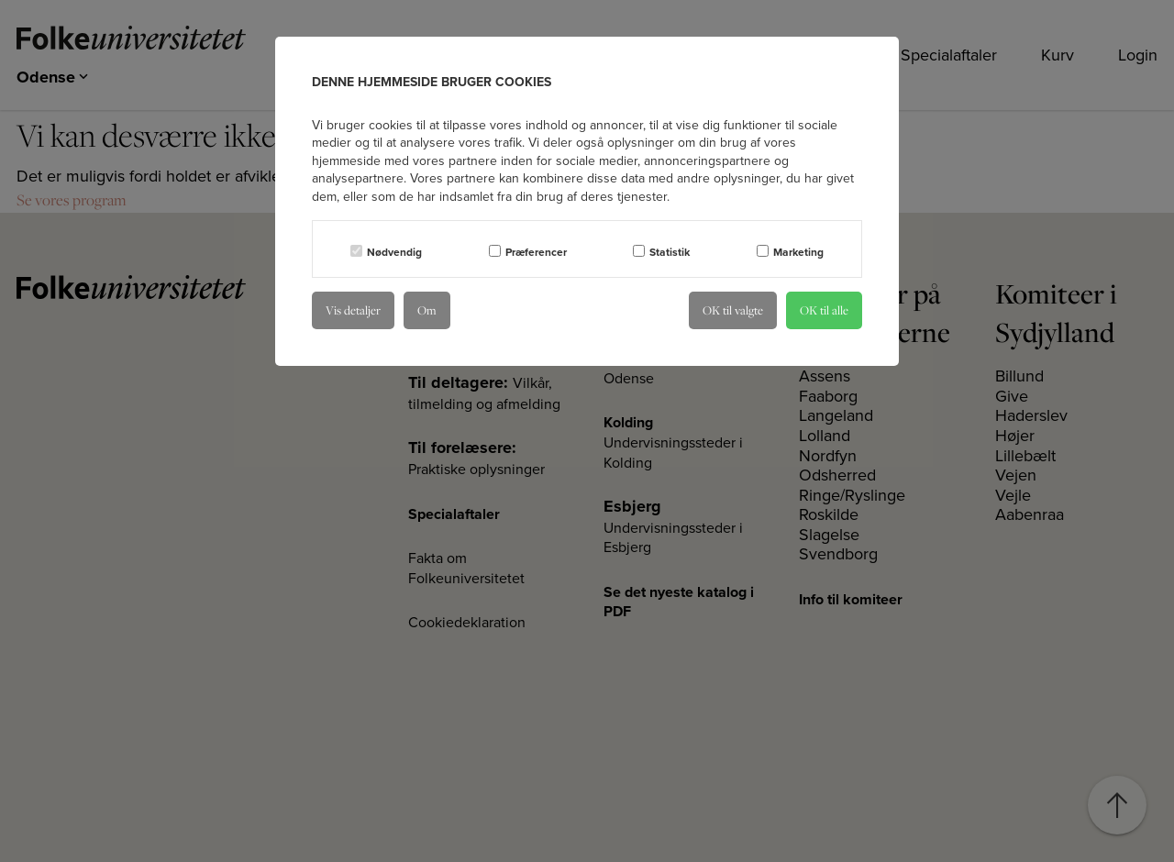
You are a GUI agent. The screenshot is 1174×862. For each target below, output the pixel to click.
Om (427, 310)
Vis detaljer (353, 310)
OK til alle (824, 310)
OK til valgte (733, 310)
